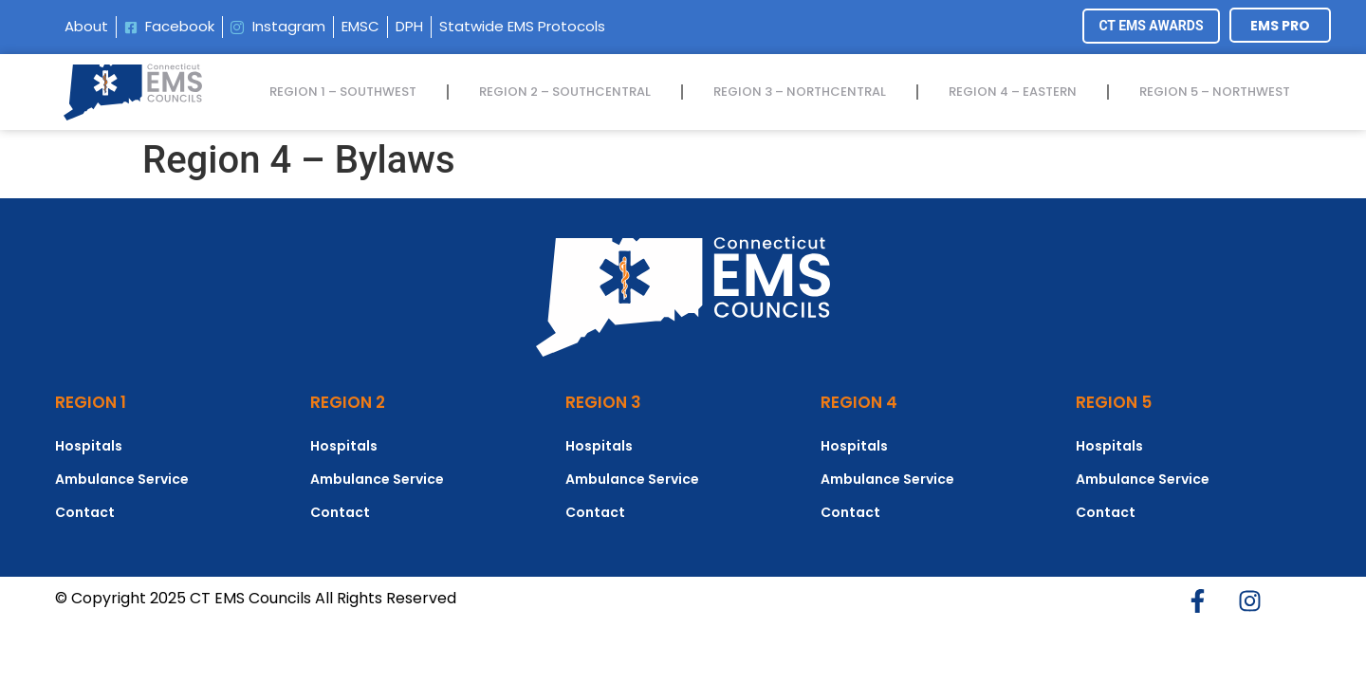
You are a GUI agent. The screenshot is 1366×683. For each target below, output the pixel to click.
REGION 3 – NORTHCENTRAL (799, 92)
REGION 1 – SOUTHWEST (342, 92)
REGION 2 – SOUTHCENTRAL (565, 92)
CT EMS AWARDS (1150, 25)
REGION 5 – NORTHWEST (1214, 92)
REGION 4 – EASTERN (1013, 92)
